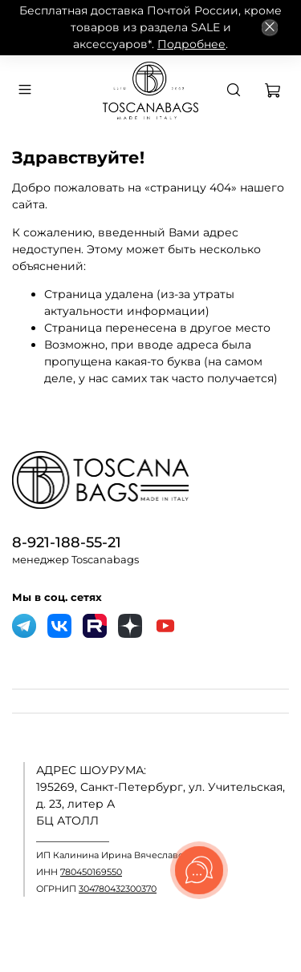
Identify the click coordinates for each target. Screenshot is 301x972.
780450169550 (91, 872)
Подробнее (191, 44)
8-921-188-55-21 (66, 542)
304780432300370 (118, 889)
